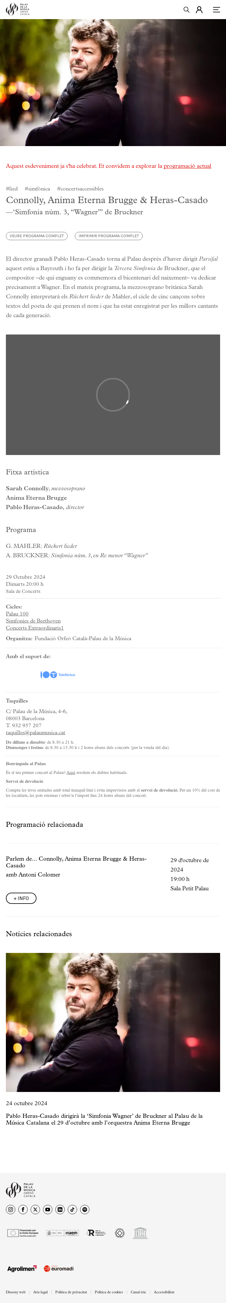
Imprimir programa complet (109, 235)
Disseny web (16, 1292)
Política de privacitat (71, 1292)
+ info (21, 898)
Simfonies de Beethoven (33, 621)
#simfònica (37, 189)
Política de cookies (109, 1292)
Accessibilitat (164, 1292)
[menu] (216, 9)
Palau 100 (17, 614)
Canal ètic (138, 1292)
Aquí (71, 773)
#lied (12, 189)
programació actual (187, 166)
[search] (186, 10)
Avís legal (40, 1292)
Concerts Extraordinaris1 (35, 628)
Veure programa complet (37, 235)
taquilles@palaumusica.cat (35, 733)
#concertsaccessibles (80, 189)
